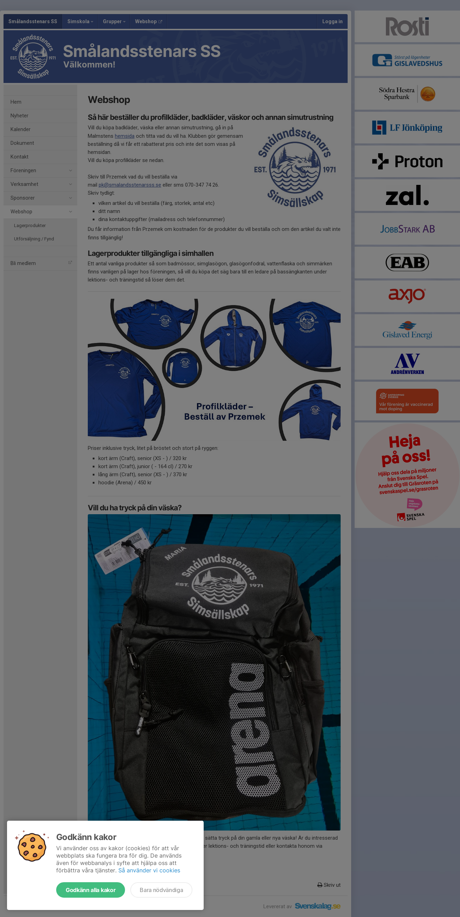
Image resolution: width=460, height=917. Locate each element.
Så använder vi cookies (149, 870)
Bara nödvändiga (161, 889)
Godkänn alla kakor (91, 889)
